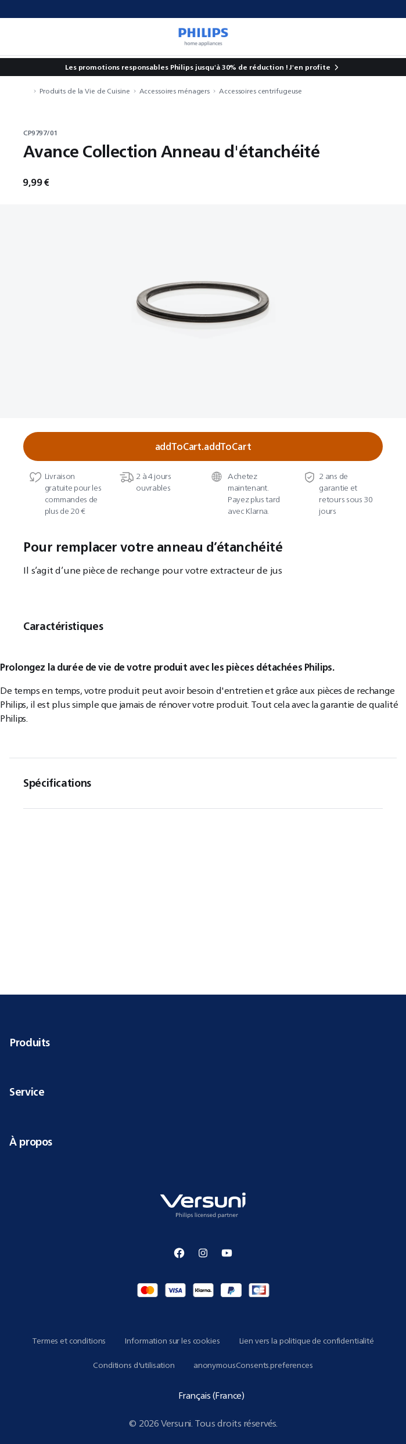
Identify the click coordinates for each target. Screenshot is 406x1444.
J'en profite (309, 67)
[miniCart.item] (385, 37)
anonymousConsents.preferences (253, 1365)
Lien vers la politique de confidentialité (306, 1340)
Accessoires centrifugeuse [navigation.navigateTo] (260, 90)
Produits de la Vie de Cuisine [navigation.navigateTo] (84, 90)
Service (203, 1091)
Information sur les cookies (172, 1340)
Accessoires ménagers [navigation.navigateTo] (174, 90)
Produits (203, 1042)
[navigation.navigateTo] (26, 90)
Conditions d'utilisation (134, 1365)
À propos (203, 1141)
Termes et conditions (69, 1340)
